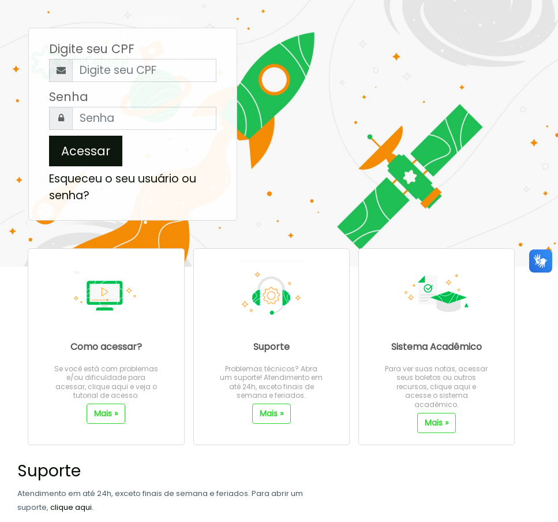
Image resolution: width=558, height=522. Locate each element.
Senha (68, 96)
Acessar (85, 151)
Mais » (106, 413)
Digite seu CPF (91, 48)
